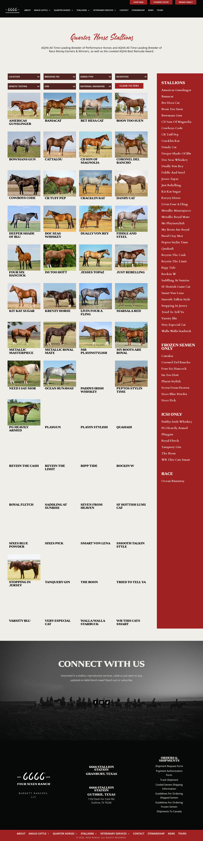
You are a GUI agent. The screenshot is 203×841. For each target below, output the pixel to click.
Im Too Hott (170, 375)
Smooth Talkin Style (175, 299)
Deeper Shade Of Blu (176, 153)
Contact (124, 10)
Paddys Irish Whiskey (176, 422)
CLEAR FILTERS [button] (129, 85)
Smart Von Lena (172, 293)
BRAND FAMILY (186, 2)
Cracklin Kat (170, 141)
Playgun (167, 434)
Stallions (82, 10)
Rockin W (168, 274)
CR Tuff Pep (170, 134)
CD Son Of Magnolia (176, 122)
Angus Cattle (41, 10)
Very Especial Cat (173, 325)
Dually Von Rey (172, 166)
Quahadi (167, 249)
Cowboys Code (172, 128)
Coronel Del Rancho (175, 362)
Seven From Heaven (175, 388)
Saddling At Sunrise (175, 280)
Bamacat (167, 96)
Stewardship (138, 10)
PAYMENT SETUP (161, 2)
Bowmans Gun (171, 115)
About (27, 10)
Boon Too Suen (172, 109)
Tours (160, 10)
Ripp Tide (168, 268)
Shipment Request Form (169, 766)
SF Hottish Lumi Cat (175, 287)
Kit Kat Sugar (171, 191)
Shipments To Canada (169, 811)
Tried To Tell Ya (172, 312)
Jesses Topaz (169, 179)
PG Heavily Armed (174, 428)
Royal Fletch (170, 441)
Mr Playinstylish (173, 223)
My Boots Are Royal (175, 230)
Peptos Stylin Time (174, 242)
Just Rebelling (171, 185)
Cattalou (167, 356)
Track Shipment (169, 780)
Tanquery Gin (171, 447)
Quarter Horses (62, 10)
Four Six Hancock (174, 369)
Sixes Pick (168, 400)
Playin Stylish (171, 381)
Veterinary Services (103, 10)
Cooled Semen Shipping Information (169, 786)
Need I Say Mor (172, 236)
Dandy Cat (169, 147)
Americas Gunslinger (176, 90)
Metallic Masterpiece (176, 211)
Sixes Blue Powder (174, 394)
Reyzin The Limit (174, 261)
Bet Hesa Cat (170, 103)
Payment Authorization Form (169, 773)
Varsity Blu (169, 318)
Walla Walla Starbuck (176, 331)
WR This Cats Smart (175, 460)
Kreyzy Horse (171, 198)
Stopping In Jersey (174, 306)
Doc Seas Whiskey (174, 160)
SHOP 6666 (138, 2)
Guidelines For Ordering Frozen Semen (169, 804)
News (151, 10)
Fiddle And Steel (173, 172)
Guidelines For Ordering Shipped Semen (169, 795)
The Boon (168, 453)
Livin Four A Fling (174, 204)
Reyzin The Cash (173, 255)
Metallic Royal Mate (175, 217)
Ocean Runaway (172, 481)
